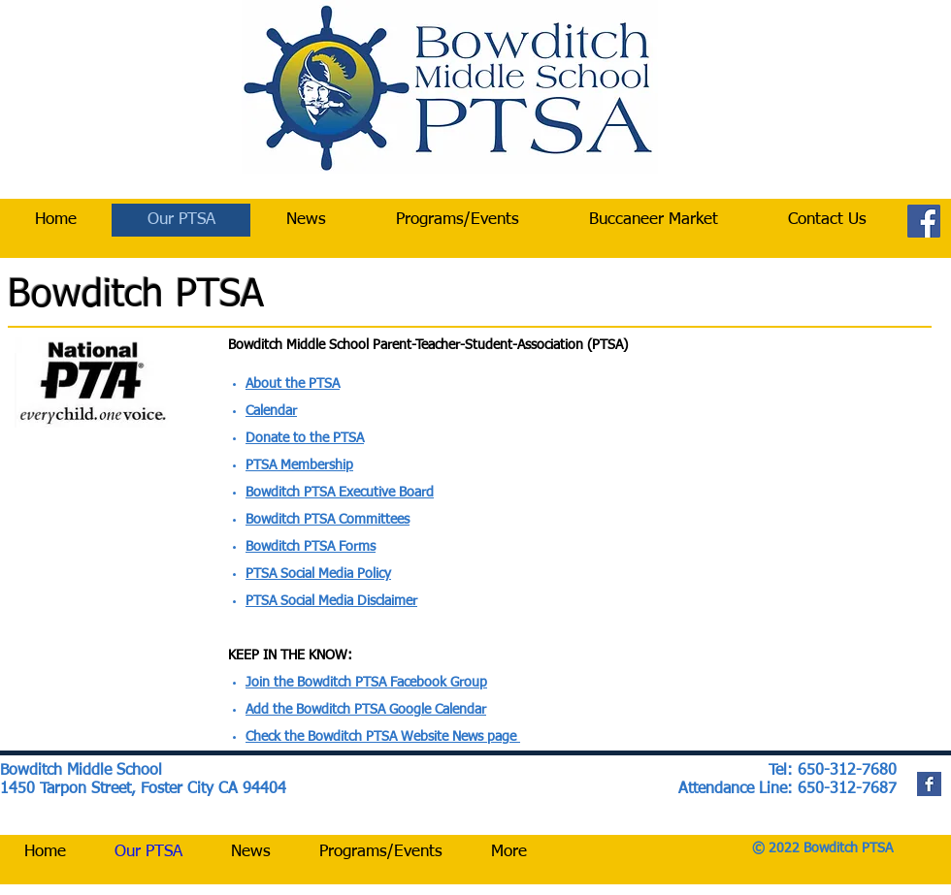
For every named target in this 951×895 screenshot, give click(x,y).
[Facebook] (923, 221)
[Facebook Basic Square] (929, 784)
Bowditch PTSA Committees (328, 520)
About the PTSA (293, 384)
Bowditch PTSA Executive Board (340, 492)
